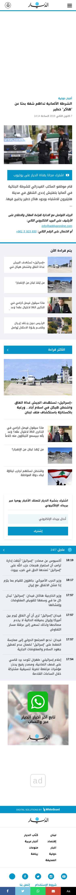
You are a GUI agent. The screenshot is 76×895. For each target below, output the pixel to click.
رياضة (34, 853)
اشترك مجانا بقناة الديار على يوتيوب (41, 175)
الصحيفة (50, 860)
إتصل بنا (25, 884)
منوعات (33, 847)
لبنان (53, 835)
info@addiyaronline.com (57, 226)
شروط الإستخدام (46, 884)
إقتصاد (51, 841)
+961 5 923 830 (26, 231)
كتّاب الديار (31, 835)
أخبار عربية (31, 841)
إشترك (38, 531)
